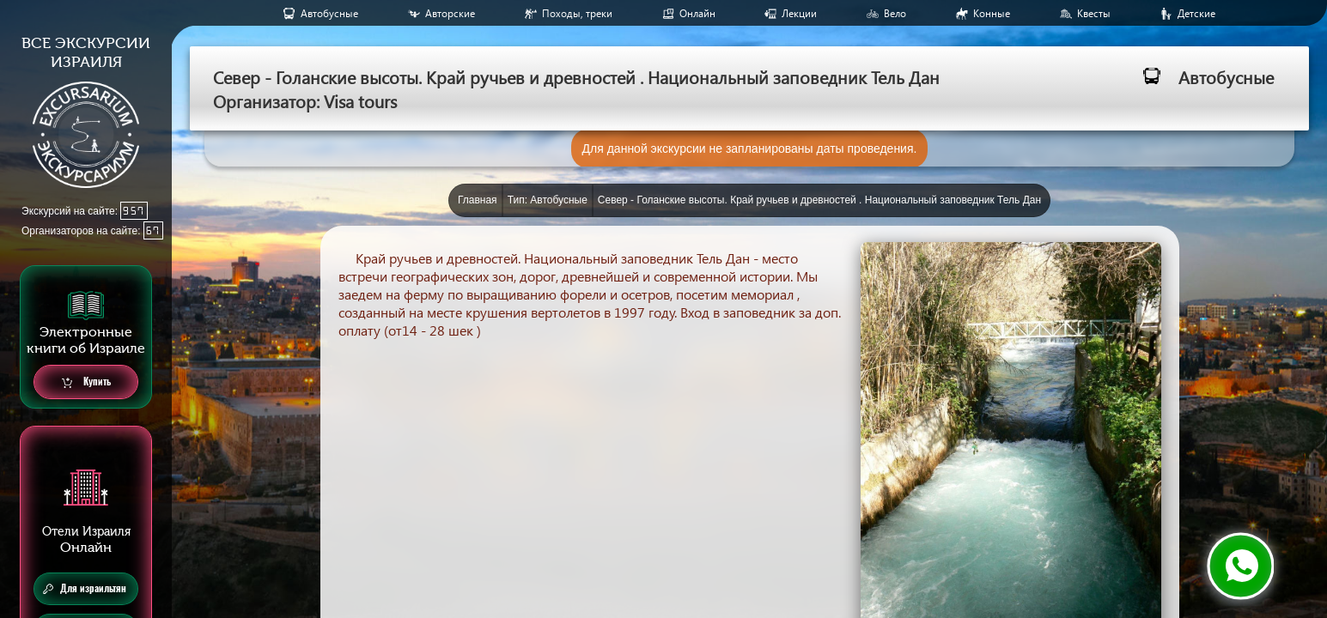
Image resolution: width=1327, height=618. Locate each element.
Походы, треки (577, 13)
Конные (991, 13)
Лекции (799, 13)
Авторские (450, 13)
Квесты (1094, 13)
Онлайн (697, 13)
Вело (895, 13)
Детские (1196, 13)
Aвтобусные (329, 13)
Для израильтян (84, 589)
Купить (86, 382)
